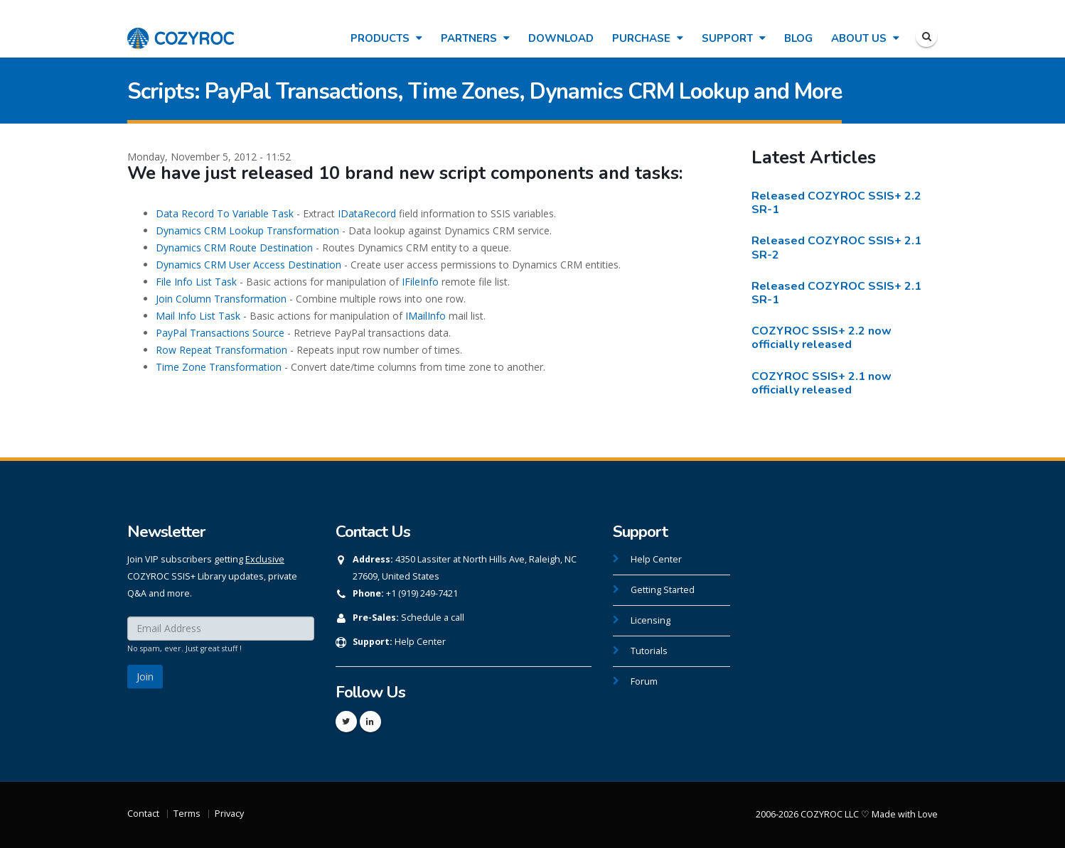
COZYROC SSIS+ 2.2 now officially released (821, 337)
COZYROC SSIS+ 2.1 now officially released (821, 383)
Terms (186, 814)
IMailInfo (425, 315)
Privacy (229, 814)
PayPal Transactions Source (220, 332)
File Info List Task (196, 281)
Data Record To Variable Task (225, 213)
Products (386, 38)
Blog (798, 38)
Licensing (650, 620)
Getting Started (663, 590)
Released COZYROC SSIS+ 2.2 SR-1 (836, 202)
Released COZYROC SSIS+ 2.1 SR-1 (836, 293)
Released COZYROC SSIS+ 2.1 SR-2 (836, 247)
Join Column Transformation (221, 298)
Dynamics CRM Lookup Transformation (247, 230)
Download (561, 38)
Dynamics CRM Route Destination (234, 247)
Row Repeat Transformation (221, 350)
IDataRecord (367, 213)
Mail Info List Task (198, 315)
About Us (865, 38)
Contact (143, 814)
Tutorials (649, 651)
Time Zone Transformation (219, 367)
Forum (644, 681)
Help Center (420, 642)
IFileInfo (420, 281)
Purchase (647, 38)
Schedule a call (432, 617)
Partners (475, 38)
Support (734, 38)
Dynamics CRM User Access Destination (248, 264)
